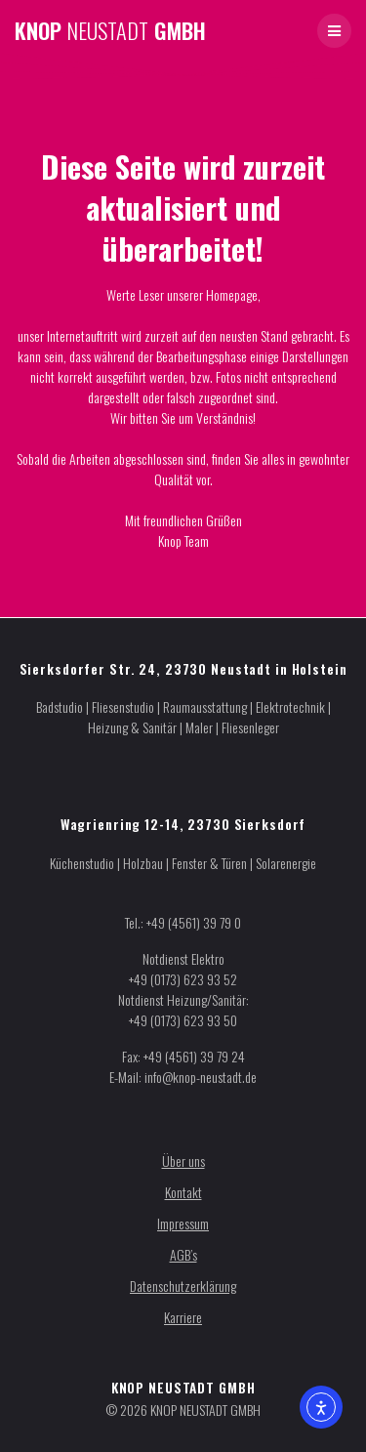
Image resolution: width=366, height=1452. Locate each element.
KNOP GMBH (110, 30)
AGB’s (183, 1254)
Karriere (183, 1317)
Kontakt (183, 1192)
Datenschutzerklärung (183, 1285)
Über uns (183, 1160)
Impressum (183, 1223)
